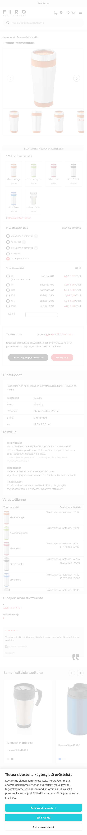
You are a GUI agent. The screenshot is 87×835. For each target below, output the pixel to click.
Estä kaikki (43, 817)
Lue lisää (10, 798)
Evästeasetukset (43, 827)
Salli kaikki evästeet (43, 808)
